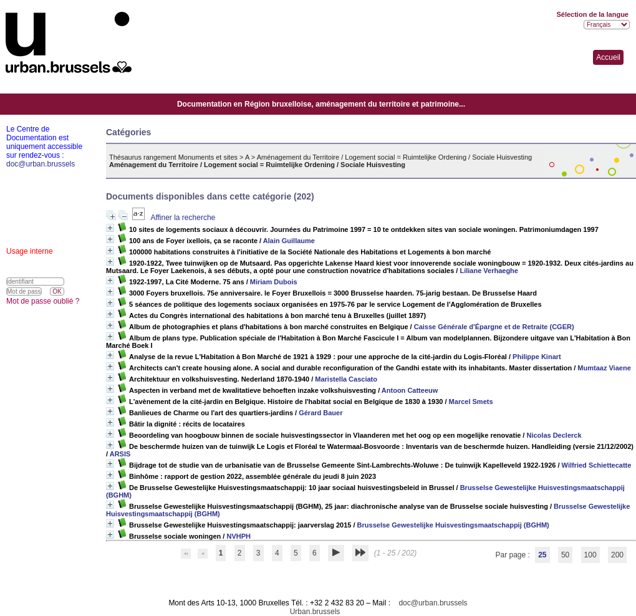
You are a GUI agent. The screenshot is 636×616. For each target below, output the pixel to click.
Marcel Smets (471, 401)
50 (565, 555)
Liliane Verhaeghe (489, 270)
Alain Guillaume (289, 240)
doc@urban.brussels (432, 603)
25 (542, 555)
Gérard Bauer (320, 412)
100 (590, 555)
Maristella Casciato (346, 379)
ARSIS (120, 454)
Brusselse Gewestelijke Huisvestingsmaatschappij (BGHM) (453, 525)
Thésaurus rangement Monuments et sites (173, 157)
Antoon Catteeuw (410, 390)
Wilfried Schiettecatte (597, 465)
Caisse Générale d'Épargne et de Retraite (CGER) (494, 326)
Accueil (608, 57)
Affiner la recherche (182, 217)
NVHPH (238, 536)
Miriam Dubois (273, 282)
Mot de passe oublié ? (42, 301)
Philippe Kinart (537, 356)
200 (617, 555)
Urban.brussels (315, 611)
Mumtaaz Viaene (603, 368)
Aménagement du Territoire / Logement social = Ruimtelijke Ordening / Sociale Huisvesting (394, 157)
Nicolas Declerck (553, 435)
